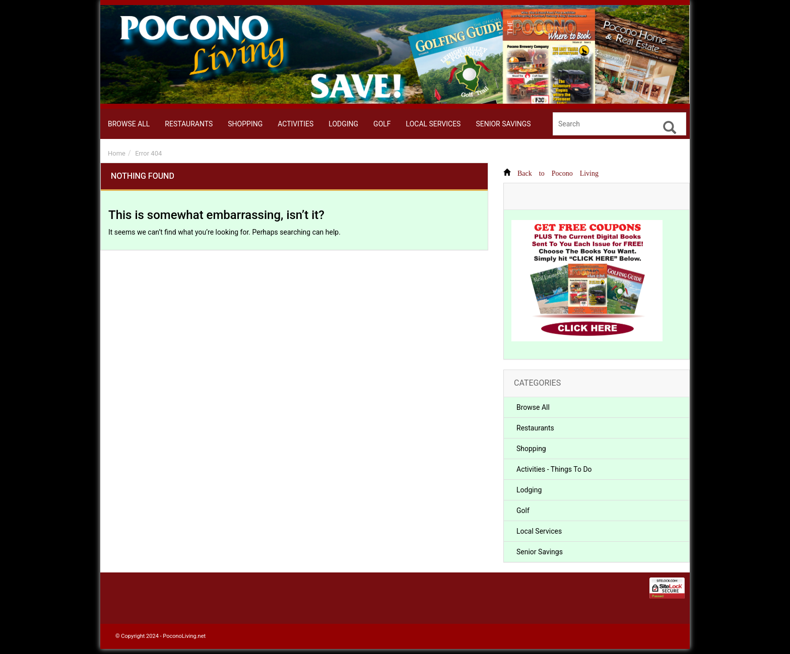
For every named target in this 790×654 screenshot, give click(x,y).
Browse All (533, 407)
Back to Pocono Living (558, 172)
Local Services (539, 531)
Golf (523, 510)
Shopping (531, 449)
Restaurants (535, 428)
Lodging (529, 490)
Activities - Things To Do (554, 469)
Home (116, 153)
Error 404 (148, 153)
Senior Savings (539, 552)
